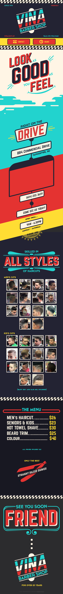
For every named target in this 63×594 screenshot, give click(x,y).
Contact (18, 41)
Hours (44, 41)
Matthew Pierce (40, 591)
